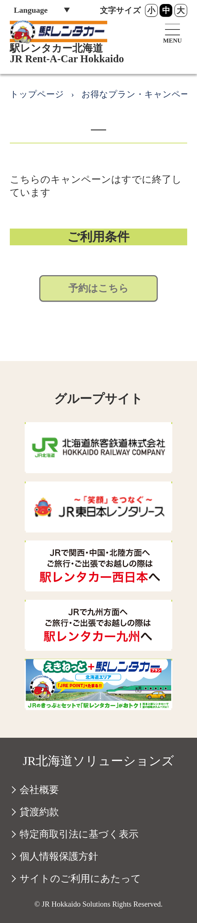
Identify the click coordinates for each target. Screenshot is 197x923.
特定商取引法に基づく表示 (79, 834)
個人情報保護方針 (59, 856)
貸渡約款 (39, 812)
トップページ (37, 94)
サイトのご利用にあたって (80, 878)
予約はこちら (98, 288)
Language (31, 10)
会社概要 (39, 789)
